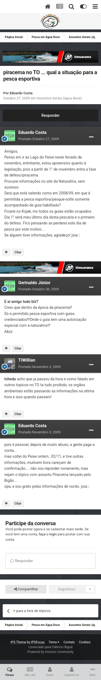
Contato (69, 642)
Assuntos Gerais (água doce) (59, 98)
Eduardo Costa (21, 93)
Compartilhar (26, 589)
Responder (50, 115)
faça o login (48, 534)
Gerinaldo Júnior (34, 282)
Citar (17, 252)
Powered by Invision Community (50, 652)
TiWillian (26, 360)
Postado (38, 139)
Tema (54, 642)
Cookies (84, 642)
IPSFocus (37, 642)
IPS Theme (18, 642)
